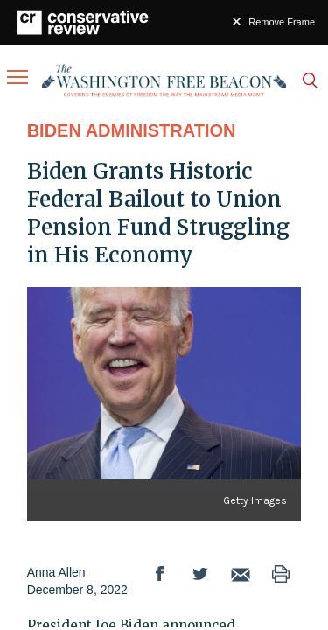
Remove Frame (281, 22)
